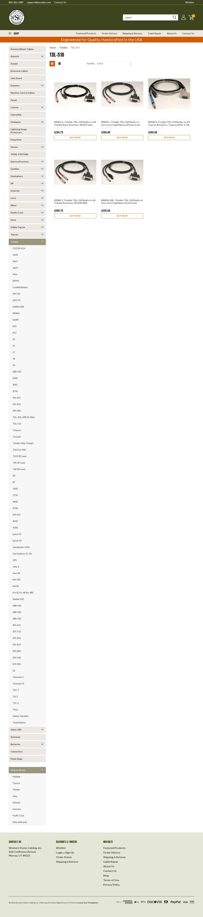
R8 (14, 475)
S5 (14, 345)
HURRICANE (18, 307)
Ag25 (15, 268)
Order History (109, 33)
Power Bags (16, 759)
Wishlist (189, 2)
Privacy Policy (111, 884)
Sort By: (90, 63)
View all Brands (20, 822)
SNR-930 (17, 371)
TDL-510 (17, 423)
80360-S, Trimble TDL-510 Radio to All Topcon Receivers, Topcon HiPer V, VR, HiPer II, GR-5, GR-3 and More (169, 125)
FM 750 (16, 294)
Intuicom (15, 191)
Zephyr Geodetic (20, 716)
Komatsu (15, 85)
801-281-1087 (16, 2)
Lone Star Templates (88, 902)
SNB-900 (17, 605)
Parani (14, 100)
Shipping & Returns (132, 33)
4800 (15, 501)
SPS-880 (17, 651)
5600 (15, 255)
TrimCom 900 (19, 449)
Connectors (17, 751)
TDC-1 (16, 690)
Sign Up (69, 852)
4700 (15, 508)
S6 (14, 670)
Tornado (17, 436)
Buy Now (75, 137)
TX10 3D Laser (20, 456)
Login (59, 852)
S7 (14, 352)
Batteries (15, 744)
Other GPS (16, 729)
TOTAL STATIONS (19, 154)
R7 (14, 482)
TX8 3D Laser (19, 469)
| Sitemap (43, 902)
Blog (106, 875)
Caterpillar (16, 114)
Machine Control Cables (23, 93)
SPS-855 (17, 644)
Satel (13, 220)
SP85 (15, 384)
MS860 (16, 313)
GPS (15, 560)
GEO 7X (16, 300)
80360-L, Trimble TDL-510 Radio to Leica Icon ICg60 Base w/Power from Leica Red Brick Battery (120, 125)
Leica (13, 198)
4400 (15, 521)
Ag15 (15, 261)
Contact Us (60, 2)
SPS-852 (17, 404)
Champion (16, 122)
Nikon (13, 205)
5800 (15, 488)
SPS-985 (17, 664)
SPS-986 (17, 410)
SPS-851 (17, 397)
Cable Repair (154, 33)
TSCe (15, 709)
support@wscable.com (39, 2)
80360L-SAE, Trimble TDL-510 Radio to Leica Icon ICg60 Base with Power (122, 201)
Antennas (15, 737)
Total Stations (19, 722)
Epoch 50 (17, 540)
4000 (15, 527)
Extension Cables (19, 71)
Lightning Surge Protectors (19, 131)
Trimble (14, 242)
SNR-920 (17, 618)
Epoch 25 (17, 534)
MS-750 (16, 579)
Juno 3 (16, 566)
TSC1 (15, 696)
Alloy (15, 274)
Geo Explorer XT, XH (22, 553)
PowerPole (16, 139)
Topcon (14, 234)
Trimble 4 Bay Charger (23, 443)
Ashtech (15, 56)
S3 (14, 339)
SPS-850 (17, 638)
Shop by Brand (18, 770)
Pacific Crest (17, 212)
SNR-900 (17, 612)
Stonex (14, 147)
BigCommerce (63, 902)
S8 (14, 358)
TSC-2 (16, 703)
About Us (172, 33)
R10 (14, 326)
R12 (14, 332)
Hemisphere (17, 176)
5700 (15, 495)
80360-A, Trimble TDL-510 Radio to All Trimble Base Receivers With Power (75, 123)
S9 (14, 365)
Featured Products (86, 33)
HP (12, 183)
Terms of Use (111, 880)
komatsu (17, 809)
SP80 (15, 378)
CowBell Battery (20, 287)
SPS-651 (17, 625)
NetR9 (16, 320)
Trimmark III (18, 683)
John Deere (16, 78)
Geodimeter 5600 (21, 547)
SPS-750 (17, 631)
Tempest (17, 430)
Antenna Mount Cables (22, 49)
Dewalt (14, 63)
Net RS (16, 586)
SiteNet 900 (18, 599)
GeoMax (15, 169)
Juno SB (16, 573)
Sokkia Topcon (18, 227)
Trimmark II (18, 677)
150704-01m (19, 248)
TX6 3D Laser (19, 462)
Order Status (64, 857)
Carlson (14, 107)
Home (52, 47)
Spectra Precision (20, 161)
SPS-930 (17, 657)
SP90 (15, 391)
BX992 (16, 281)
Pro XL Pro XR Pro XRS (23, 592)
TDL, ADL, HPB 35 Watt (24, 417)
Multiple (16, 776)
